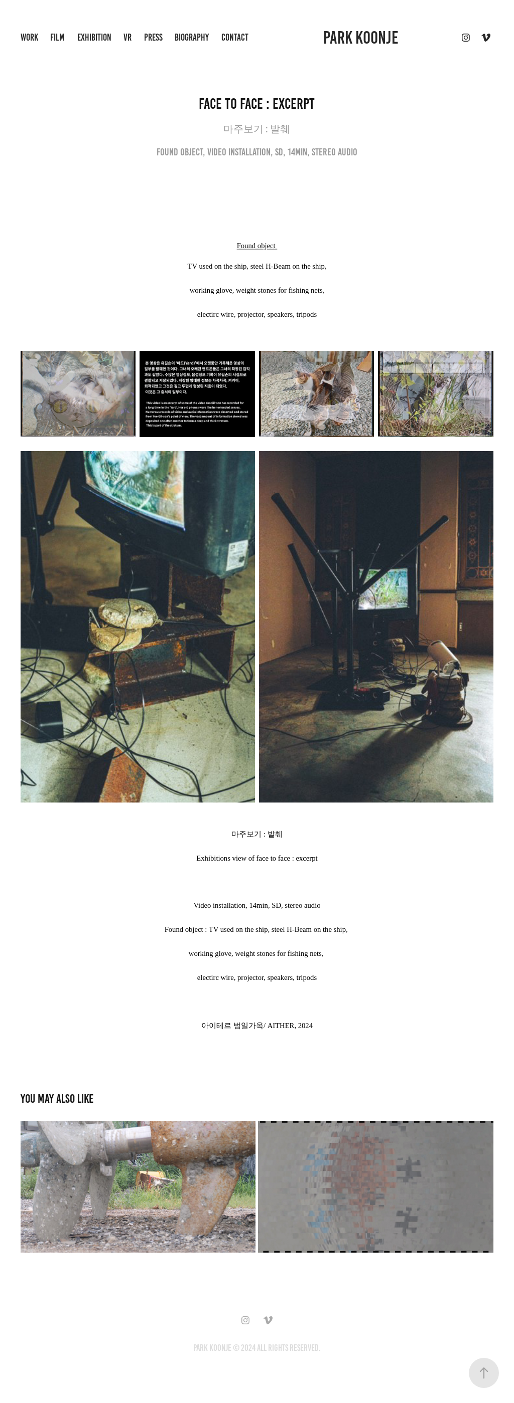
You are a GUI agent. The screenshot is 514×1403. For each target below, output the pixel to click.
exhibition (94, 37)
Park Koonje (361, 37)
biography (192, 37)
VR (127, 37)
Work (29, 37)
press (153, 37)
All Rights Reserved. (289, 1348)
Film (57, 37)
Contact (234, 37)
